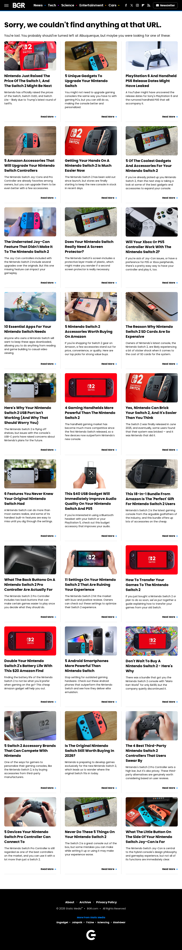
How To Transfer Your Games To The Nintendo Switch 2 (147, 585)
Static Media (73, 909)
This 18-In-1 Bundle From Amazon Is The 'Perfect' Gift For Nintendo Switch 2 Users (150, 499)
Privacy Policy (106, 902)
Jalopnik (77, 922)
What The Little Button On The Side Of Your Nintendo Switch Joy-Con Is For (149, 837)
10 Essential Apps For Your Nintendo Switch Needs (27, 329)
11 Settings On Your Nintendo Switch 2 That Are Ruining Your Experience (90, 584)
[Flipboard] (143, 5)
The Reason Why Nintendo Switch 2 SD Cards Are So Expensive (149, 331)
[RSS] (148, 5)
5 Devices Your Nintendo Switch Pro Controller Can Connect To (27, 837)
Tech (52, 5)
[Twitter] (131, 5)
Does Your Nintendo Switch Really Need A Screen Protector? (89, 246)
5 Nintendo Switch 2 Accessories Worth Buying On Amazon (89, 331)
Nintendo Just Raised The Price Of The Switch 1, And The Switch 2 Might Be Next (28, 81)
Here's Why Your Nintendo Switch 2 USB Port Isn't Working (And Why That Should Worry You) (27, 415)
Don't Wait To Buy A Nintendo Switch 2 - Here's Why (149, 666)
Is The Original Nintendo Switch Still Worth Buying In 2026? (89, 750)
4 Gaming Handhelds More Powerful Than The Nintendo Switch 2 (90, 412)
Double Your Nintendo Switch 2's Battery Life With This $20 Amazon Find (28, 665)
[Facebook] (126, 5)
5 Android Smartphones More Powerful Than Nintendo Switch (86, 665)
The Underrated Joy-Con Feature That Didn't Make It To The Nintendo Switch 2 (28, 246)
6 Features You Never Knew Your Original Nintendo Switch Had (28, 498)
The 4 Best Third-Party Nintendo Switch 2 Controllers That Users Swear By (146, 753)
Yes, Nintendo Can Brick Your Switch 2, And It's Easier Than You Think (151, 412)
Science (67, 5)
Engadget (62, 922)
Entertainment (91, 5)
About (69, 902)
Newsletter (165, 5)
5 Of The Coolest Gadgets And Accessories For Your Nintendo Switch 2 (149, 165)
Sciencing (103, 922)
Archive (85, 902)
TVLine (90, 922)
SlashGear (119, 922)
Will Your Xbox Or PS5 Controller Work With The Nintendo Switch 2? (148, 247)
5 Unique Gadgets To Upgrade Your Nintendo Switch (86, 81)
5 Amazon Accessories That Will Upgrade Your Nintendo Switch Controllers (29, 165)
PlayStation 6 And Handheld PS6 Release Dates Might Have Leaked (151, 81)
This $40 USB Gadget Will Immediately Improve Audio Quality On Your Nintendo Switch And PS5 (90, 501)
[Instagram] (137, 5)
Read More (47, 116)
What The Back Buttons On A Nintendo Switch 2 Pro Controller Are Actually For (29, 584)
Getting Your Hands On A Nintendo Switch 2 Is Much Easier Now (88, 165)
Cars (112, 5)
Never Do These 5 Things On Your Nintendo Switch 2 (90, 834)
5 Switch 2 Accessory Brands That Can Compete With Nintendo (30, 750)
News (38, 5)
